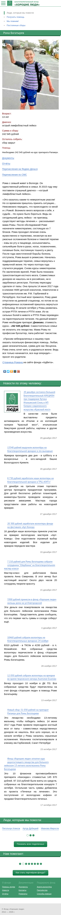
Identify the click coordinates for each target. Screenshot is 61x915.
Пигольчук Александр (12, 828)
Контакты (22, 890)
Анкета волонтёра (44, 887)
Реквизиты (23, 894)
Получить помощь (15, 17)
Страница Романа (12, 362)
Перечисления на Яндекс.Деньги (20, 169)
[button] (28, 835)
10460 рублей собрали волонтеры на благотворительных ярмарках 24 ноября (27, 639)
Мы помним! (13, 21)
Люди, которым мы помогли (20, 13)
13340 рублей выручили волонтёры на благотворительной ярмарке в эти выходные (30, 449)
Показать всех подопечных (30, 844)
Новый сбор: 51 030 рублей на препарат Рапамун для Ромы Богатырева (28, 711)
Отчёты (6, 163)
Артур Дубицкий (30, 828)
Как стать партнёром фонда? (30, 872)
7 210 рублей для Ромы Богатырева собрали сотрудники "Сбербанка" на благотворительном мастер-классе (29, 565)
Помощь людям (8, 887)
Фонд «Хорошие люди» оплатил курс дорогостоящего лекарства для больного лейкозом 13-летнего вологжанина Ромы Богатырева (26, 763)
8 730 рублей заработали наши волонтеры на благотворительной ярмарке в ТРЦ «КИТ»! (30, 480)
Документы (8, 158)
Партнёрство (42, 890)
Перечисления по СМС (14, 174)
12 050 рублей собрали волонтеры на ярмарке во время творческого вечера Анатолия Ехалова (31, 677)
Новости (5, 890)
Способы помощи (44, 894)
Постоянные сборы (16, 25)
